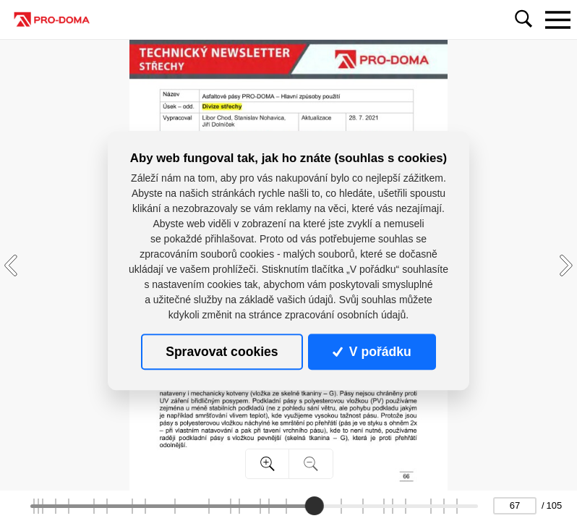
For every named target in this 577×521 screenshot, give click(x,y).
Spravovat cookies (222, 351)
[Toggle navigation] (557, 19)
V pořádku (372, 351)
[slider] (314, 505)
